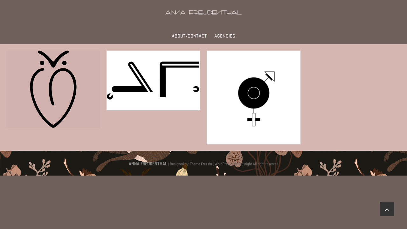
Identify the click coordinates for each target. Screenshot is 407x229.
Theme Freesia (201, 164)
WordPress (223, 164)
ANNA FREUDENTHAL (148, 163)
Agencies (225, 36)
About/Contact (189, 36)
